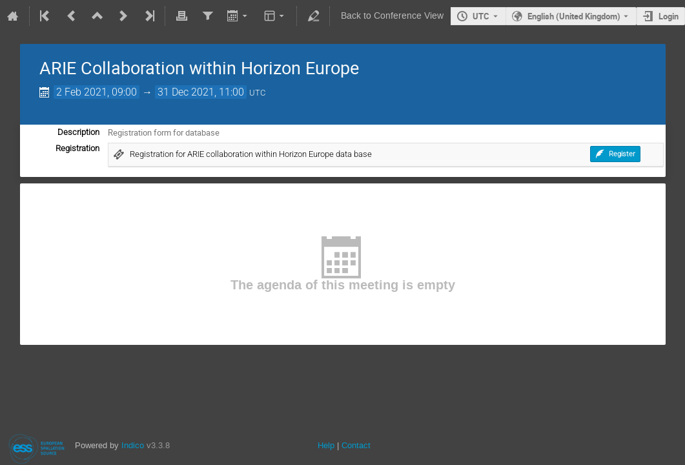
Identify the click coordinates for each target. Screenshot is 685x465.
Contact (356, 445)
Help (326, 445)
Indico (132, 445)
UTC (481, 16)
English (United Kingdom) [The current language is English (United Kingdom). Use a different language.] (573, 16)
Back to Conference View (392, 16)
